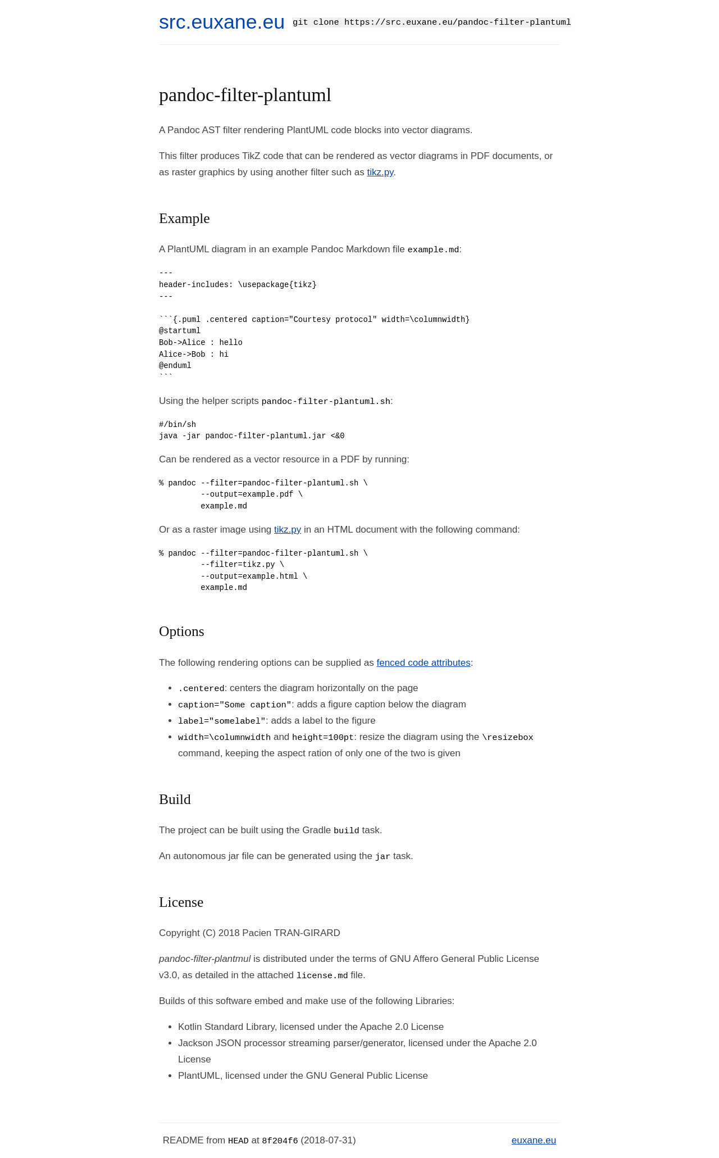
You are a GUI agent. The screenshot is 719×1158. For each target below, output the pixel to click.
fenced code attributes (423, 662)
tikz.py (380, 172)
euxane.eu (534, 1140)
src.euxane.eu (222, 22)
